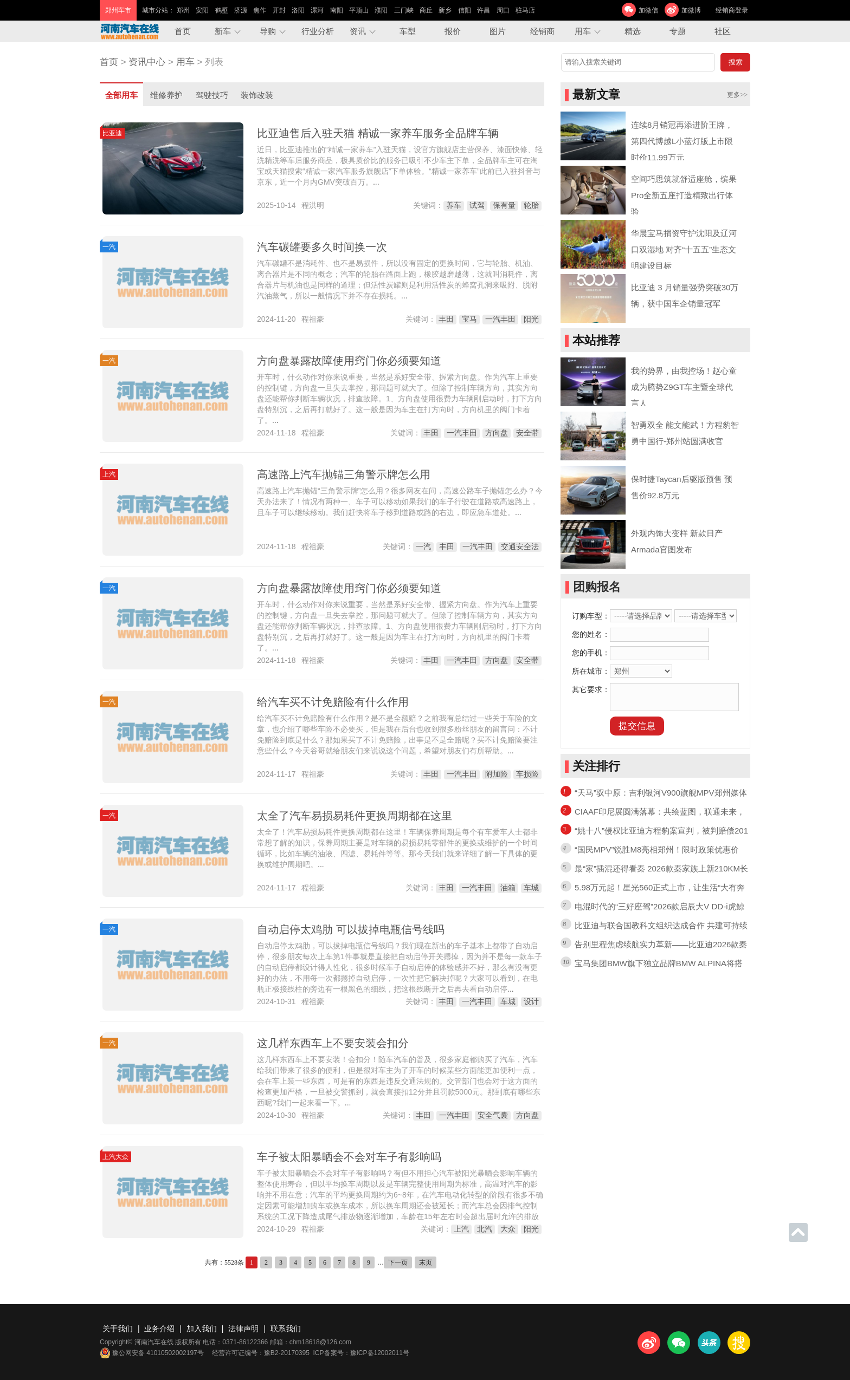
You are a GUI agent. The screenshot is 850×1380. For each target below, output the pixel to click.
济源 (240, 10)
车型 (408, 31)
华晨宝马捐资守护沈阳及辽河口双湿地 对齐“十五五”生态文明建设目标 (684, 249)
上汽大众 (115, 1157)
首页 (183, 31)
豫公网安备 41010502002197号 (152, 1353)
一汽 (108, 247)
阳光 (531, 319)
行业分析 (317, 31)
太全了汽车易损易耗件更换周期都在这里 (354, 816)
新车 (223, 31)
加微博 (691, 10)
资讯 (358, 31)
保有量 (504, 205)
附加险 (496, 774)
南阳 (336, 10)
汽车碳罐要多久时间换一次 (322, 247)
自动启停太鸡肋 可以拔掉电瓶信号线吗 (351, 929)
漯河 (317, 10)
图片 (498, 31)
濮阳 (381, 10)
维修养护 (166, 95)
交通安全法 (520, 546)
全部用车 (121, 95)
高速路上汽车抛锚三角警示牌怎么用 (343, 474)
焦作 (259, 10)
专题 (677, 31)
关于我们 (117, 1328)
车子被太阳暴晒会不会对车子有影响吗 (349, 1157)
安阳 (202, 10)
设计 (531, 1001)
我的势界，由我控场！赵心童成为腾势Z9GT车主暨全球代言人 (684, 387)
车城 (531, 887)
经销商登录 (732, 10)
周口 (503, 10)
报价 (453, 31)
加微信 (648, 10)
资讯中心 (146, 62)
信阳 (464, 10)
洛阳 (298, 10)
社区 (722, 31)
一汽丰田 (500, 319)
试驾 (477, 205)
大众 (508, 1229)
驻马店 (525, 10)
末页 (425, 1262)
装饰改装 (257, 95)
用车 (583, 31)
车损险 (527, 774)
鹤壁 (221, 10)
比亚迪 (112, 133)
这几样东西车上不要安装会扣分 (333, 1043)
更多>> (737, 95)
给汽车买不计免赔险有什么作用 (333, 702)
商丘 (426, 10)
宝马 (469, 319)
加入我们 (201, 1328)
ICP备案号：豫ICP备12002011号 (361, 1353)
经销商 (542, 31)
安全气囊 (493, 1115)
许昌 (483, 10)
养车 (453, 205)
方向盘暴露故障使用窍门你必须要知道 (349, 361)
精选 (632, 31)
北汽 (484, 1229)
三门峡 (404, 10)
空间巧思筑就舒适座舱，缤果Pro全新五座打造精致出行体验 (684, 195)
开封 (279, 10)
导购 (268, 31)
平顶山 (359, 10)
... (376, 182)
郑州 (183, 10)
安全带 (527, 432)
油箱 (508, 887)
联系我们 (286, 1328)
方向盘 (496, 432)
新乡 (445, 10)
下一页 (398, 1262)
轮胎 (531, 205)
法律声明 (243, 1328)
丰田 (446, 319)
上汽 (108, 474)
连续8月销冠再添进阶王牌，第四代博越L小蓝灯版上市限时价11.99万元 (682, 141)
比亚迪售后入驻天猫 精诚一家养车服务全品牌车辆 (378, 133)
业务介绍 (159, 1328)
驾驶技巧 (212, 95)
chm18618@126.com (320, 1342)
